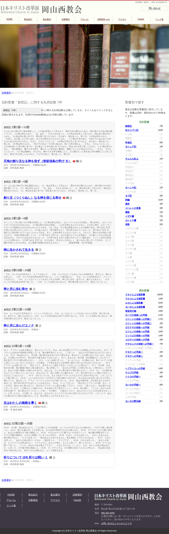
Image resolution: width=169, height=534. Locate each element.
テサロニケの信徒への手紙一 (139, 344)
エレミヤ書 (130, 220)
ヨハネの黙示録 (133, 401)
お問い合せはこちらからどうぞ (116, 523)
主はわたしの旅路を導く (20, 402)
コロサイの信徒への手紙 (137, 339)
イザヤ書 (129, 216)
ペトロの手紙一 (133, 376)
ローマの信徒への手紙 (136, 315)
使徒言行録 (130, 311)
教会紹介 (28, 19)
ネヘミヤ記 (130, 187)
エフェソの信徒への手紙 (137, 331)
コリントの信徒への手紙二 (138, 323)
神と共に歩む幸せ (16, 289)
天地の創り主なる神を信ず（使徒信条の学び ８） (37, 161)
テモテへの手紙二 (134, 356)
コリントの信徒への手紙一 (138, 319)
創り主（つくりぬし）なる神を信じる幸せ (32, 197)
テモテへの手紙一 (134, 352)
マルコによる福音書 (135, 298)
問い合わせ (155, 8)
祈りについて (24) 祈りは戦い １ (26, 457)
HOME (9, 19)
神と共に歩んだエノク (19, 325)
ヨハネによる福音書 (135, 307)
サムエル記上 (131, 158)
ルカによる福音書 (134, 303)
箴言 (127, 204)
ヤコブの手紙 (131, 372)
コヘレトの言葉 (133, 208)
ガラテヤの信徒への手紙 (137, 327)
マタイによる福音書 (135, 294)
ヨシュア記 (130, 146)
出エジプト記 (131, 130)
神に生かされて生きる (19, 249)
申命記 (128, 142)
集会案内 (47, 19)
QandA (141, 19)
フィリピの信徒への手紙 (137, 335)
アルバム (84, 19)
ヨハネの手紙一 (133, 384)
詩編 (127, 200)
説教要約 (66, 19)
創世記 (128, 126)
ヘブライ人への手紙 (135, 368)
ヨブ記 (128, 195)
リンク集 (159, 19)
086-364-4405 (108, 513)
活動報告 (103, 19)
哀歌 (127, 224)
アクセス (122, 19)
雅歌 (127, 212)
